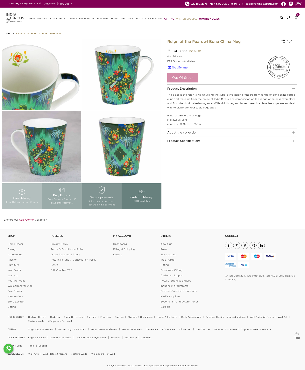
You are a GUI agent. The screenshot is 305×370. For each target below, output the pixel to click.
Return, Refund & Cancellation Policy (73, 259)
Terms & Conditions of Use (67, 249)
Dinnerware (168, 329)
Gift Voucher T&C (61, 270)
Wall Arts (33, 354)
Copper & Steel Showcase (256, 329)
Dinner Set (185, 329)
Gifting (169, 18)
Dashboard (120, 244)
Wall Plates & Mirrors (262, 317)
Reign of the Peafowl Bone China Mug (38, 33)
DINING (72, 18)
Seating (43, 346)
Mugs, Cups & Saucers (40, 329)
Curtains (91, 317)
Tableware (152, 329)
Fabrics (119, 317)
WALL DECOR (135, 18)
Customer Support (171, 275)
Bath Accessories (191, 317)
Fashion (12, 259)
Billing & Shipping (124, 249)
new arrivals (38, 18)
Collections (153, 18)
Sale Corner (26, 219)
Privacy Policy (59, 244)
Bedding (55, 317)
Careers (165, 306)
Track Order (167, 259)
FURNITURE (118, 18)
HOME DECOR (58, 18)
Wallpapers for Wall (20, 285)
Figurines (105, 317)
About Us (166, 244)
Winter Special (186, 18)
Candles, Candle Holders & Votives (225, 317)
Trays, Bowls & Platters (104, 329)
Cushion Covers (37, 317)
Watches (115, 337)
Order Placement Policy (65, 254)
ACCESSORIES (100, 18)
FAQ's (54, 264)
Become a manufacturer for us (179, 301)
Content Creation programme (179, 291)
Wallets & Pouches (60, 337)
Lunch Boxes (202, 329)
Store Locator (16, 301)
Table (31, 346)
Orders (117, 254)
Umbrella (146, 337)
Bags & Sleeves (37, 337)
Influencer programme (174, 285)
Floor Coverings (73, 317)
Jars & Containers (132, 329)
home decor (16, 317)
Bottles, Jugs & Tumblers (72, 329)
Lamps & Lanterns (167, 317)
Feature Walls (16, 280)
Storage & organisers (140, 317)
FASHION (84, 18)
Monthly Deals (209, 18)
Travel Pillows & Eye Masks (90, 337)
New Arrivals (15, 296)
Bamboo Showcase (225, 329)
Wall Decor (14, 270)
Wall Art (13, 275)
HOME (8, 33)
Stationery (131, 337)
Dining (12, 249)
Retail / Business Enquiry (175, 280)
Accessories (15, 254)
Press (163, 249)
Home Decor (15, 244)
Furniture (13, 264)
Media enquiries (170, 296)
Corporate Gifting (171, 270)
